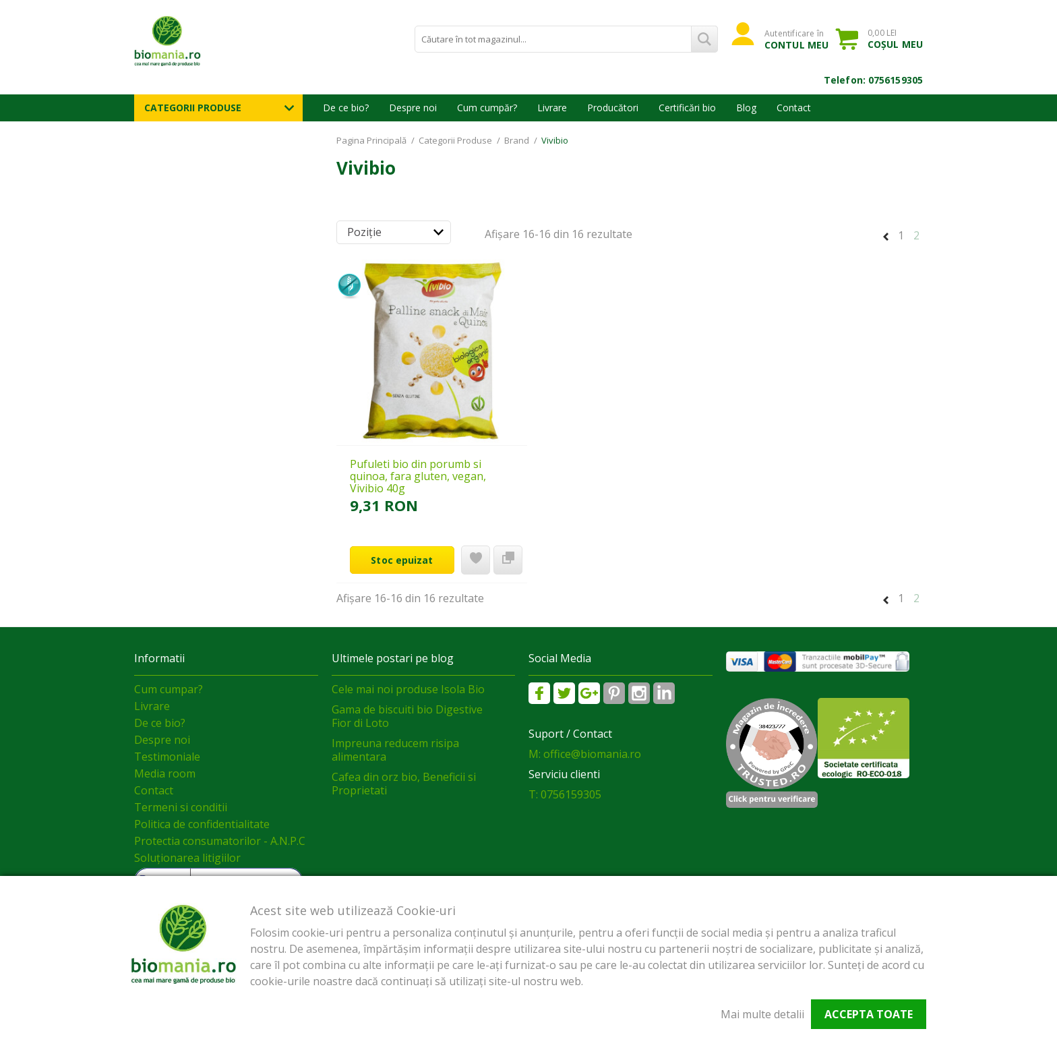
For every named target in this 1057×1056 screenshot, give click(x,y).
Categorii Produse (192, 107)
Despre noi (413, 107)
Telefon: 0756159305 (873, 80)
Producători (612, 107)
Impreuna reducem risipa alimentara (395, 749)
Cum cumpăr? (487, 107)
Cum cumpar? (168, 689)
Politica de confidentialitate (202, 824)
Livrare (552, 107)
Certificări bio (687, 107)
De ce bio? (346, 107)
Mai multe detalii (762, 1014)
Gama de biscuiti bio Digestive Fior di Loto (407, 716)
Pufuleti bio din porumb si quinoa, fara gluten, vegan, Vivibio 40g (418, 476)
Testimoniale (167, 756)
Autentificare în (796, 39)
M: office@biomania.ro (584, 753)
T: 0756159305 (564, 794)
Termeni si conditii (180, 807)
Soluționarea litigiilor (187, 857)
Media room (164, 773)
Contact (794, 107)
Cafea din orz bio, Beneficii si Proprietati (404, 783)
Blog (746, 107)
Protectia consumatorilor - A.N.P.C (219, 840)
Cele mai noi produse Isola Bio (408, 689)
